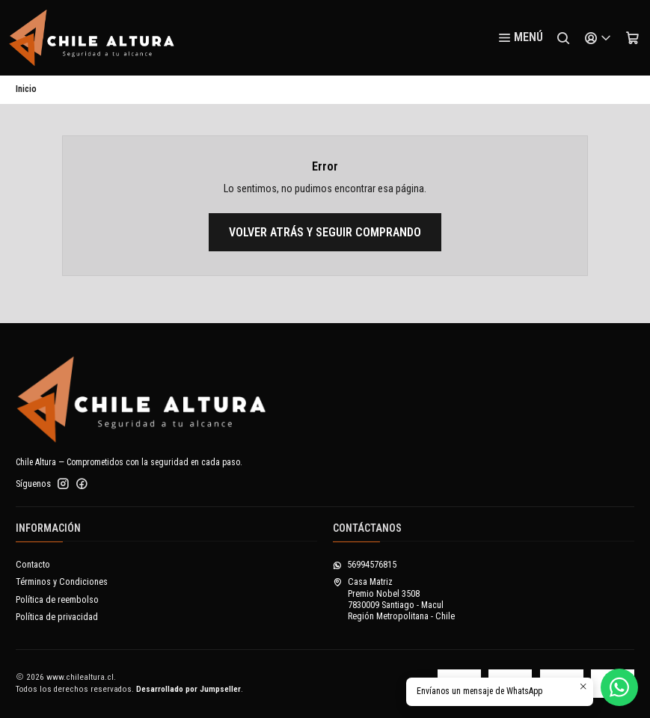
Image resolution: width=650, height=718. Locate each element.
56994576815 (364, 564)
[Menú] (520, 38)
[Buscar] (563, 38)
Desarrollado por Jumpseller (188, 689)
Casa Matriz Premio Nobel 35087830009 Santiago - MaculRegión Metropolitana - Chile (394, 599)
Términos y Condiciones (62, 582)
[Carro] (632, 38)
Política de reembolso (57, 600)
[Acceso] (597, 38)
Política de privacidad (57, 617)
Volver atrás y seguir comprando (325, 232)
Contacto (33, 564)
